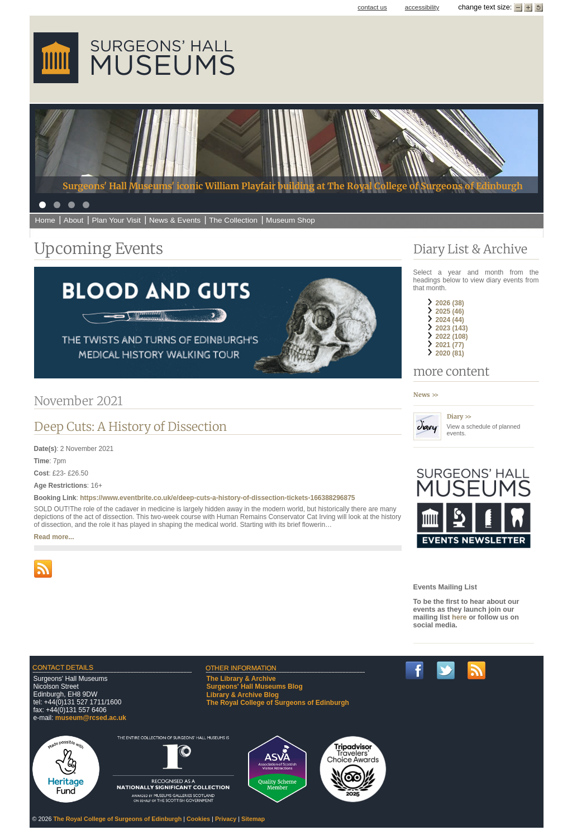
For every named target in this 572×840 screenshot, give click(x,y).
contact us (372, 7)
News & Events (175, 220)
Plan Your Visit (116, 220)
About (74, 220)
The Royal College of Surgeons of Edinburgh (278, 703)
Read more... (54, 537)
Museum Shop (290, 220)
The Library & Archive (241, 679)
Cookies (198, 818)
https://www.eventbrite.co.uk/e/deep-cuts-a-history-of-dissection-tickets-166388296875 (217, 498)
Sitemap (253, 818)
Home (45, 220)
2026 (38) (450, 303)
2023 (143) (452, 328)
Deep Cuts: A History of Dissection (130, 426)
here (460, 617)
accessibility (422, 7)
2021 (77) (450, 345)
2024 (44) (450, 320)
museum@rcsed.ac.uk (90, 718)
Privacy (225, 818)
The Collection (233, 220)
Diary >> (459, 416)
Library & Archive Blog (243, 695)
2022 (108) (452, 336)
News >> (425, 395)
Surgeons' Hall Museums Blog (255, 686)
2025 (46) (450, 311)
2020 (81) (450, 353)
